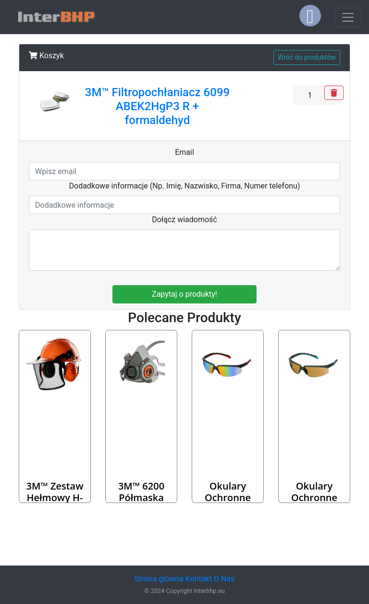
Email (184, 152)
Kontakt (198, 578)
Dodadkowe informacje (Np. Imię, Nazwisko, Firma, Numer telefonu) (184, 185)
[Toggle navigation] (347, 17)
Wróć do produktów (307, 57)
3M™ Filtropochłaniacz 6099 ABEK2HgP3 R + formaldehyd (157, 106)
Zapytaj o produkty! (184, 294)
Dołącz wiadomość (184, 219)
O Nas (224, 578)
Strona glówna (159, 578)
